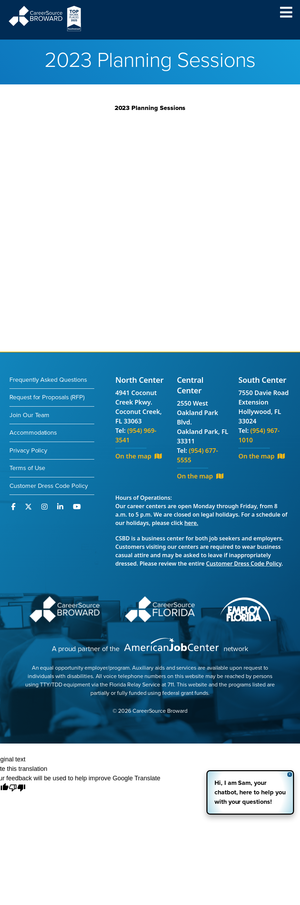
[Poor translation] (17, 788)
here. (191, 523)
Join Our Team (29, 415)
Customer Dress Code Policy (48, 486)
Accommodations (33, 432)
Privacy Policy (28, 450)
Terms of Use (27, 468)
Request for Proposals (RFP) (46, 397)
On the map (138, 456)
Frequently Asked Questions (48, 380)
